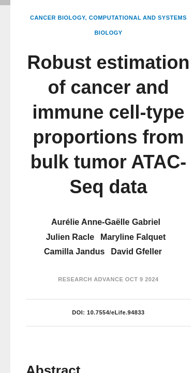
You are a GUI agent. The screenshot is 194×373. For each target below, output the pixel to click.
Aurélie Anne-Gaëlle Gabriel (105, 222)
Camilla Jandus (74, 251)
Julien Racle (70, 237)
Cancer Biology (57, 18)
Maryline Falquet (133, 237)
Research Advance (90, 279)
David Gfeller (136, 251)
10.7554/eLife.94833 (116, 312)
